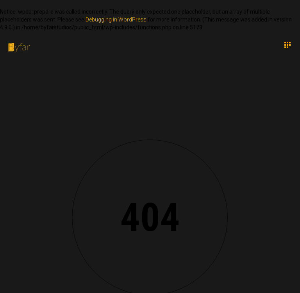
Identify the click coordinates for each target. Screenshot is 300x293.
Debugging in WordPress (116, 19)
